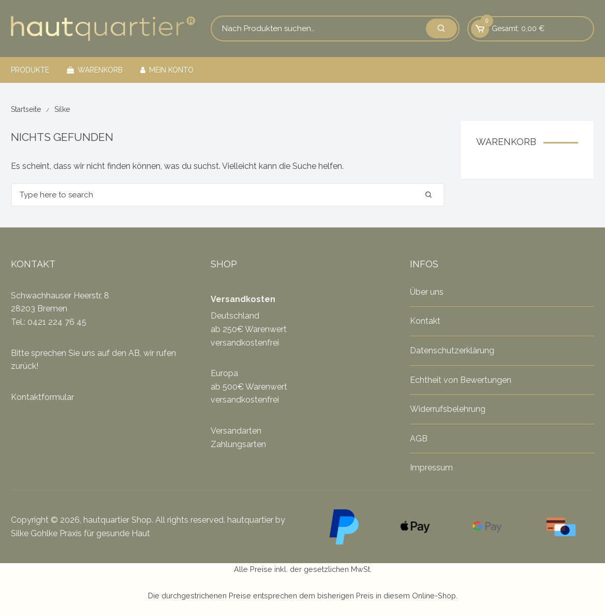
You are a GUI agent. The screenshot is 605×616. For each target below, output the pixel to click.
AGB (418, 438)
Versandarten (236, 431)
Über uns (427, 292)
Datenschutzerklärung (452, 350)
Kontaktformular (42, 397)
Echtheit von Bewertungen (460, 380)
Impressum (431, 467)
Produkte (30, 70)
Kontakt (425, 321)
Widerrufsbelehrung (447, 409)
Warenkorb (95, 70)
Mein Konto (167, 70)
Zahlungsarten (238, 444)
